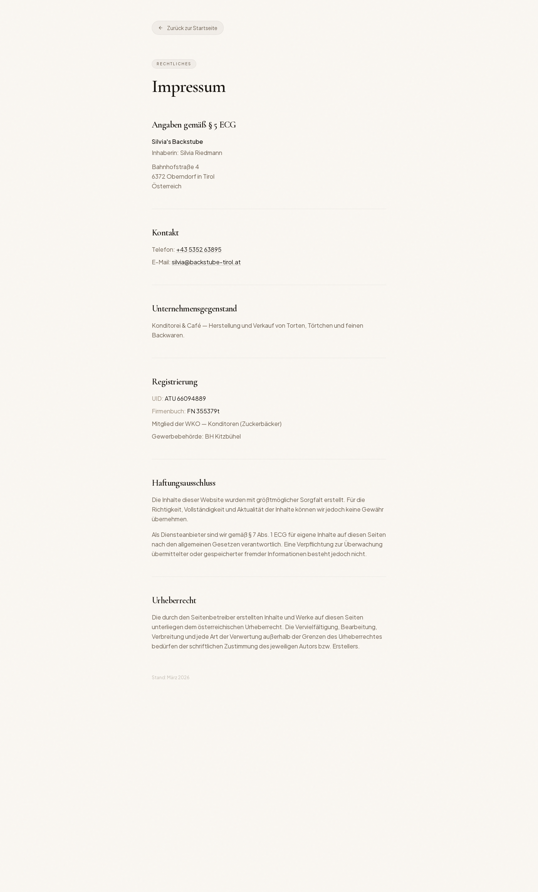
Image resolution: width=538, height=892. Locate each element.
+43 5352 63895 (199, 249)
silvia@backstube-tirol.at (206, 262)
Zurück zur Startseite (187, 27)
